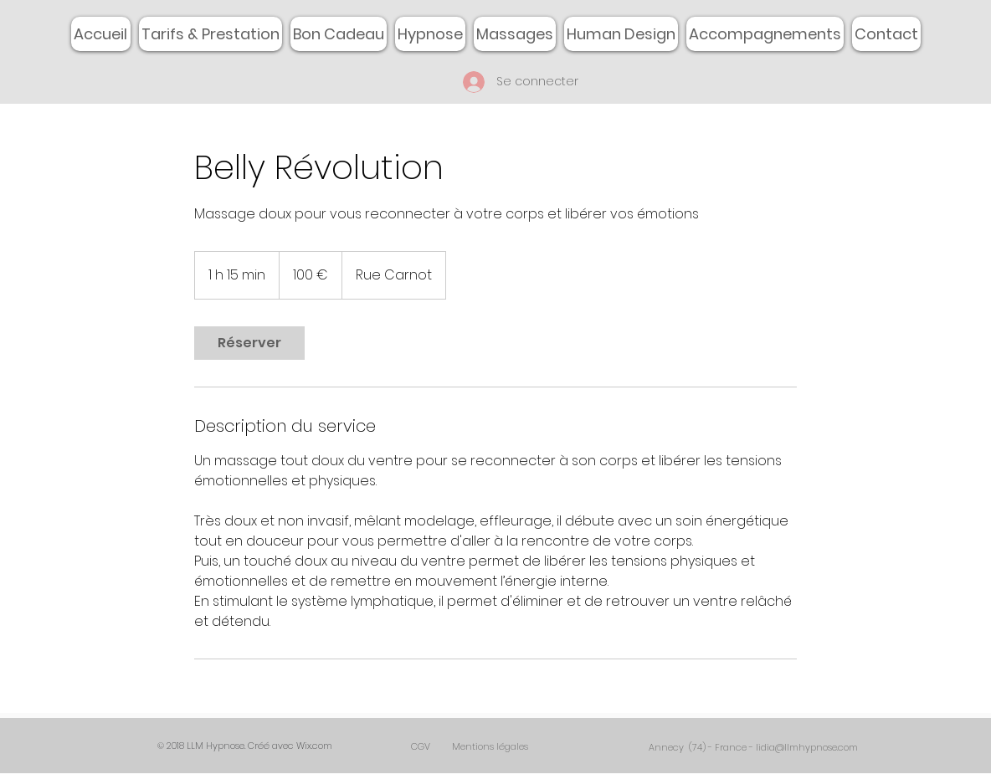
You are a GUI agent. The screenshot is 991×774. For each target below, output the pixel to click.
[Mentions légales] (490, 747)
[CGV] (420, 747)
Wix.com (314, 745)
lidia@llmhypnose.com (807, 747)
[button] (515, 34)
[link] (249, 343)
